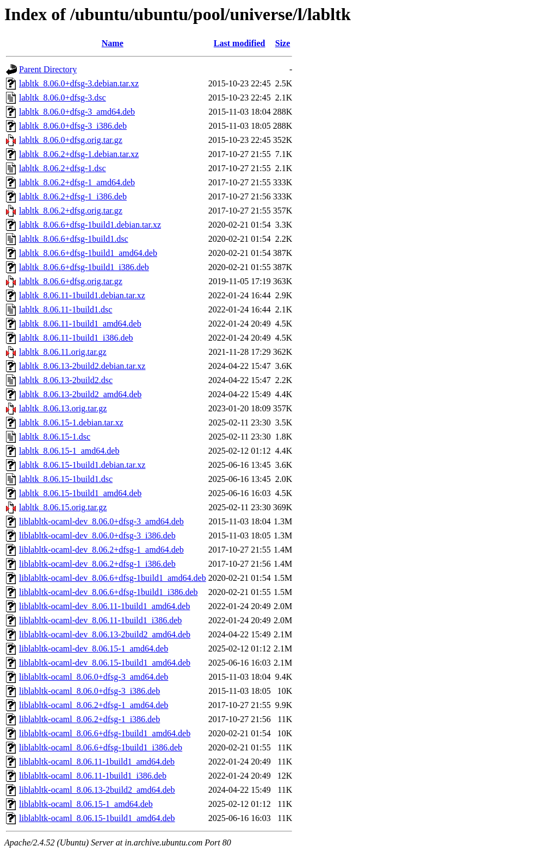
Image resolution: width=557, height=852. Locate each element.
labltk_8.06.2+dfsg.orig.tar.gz (70, 210)
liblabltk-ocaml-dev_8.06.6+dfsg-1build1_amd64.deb (112, 577)
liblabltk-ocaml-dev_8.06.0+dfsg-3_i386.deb (97, 535)
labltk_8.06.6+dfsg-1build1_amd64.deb (88, 253)
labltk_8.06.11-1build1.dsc (65, 309)
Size (282, 43)
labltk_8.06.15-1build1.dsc (66, 479)
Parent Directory (48, 69)
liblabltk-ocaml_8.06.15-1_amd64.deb (86, 804)
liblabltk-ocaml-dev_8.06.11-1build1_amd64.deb (104, 606)
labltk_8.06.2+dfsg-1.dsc (62, 168)
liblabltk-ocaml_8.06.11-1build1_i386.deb (92, 775)
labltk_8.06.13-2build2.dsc (66, 380)
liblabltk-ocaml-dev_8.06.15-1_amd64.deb (93, 648)
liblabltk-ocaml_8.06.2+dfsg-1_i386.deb (89, 719)
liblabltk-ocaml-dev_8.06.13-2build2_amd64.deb (104, 634)
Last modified (239, 43)
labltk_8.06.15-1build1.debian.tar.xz (82, 464)
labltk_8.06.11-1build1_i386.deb (76, 337)
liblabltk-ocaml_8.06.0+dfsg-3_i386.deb (89, 691)
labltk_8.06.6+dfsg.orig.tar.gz (70, 281)
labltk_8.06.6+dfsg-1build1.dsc (73, 238)
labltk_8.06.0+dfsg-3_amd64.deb (77, 111)
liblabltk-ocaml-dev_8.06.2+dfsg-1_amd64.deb (101, 549)
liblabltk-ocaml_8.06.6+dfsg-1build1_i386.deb (100, 747)
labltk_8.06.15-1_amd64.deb (69, 450)
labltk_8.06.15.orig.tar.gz (63, 507)
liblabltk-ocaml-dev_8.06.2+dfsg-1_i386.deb (97, 563)
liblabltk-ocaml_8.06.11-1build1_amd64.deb (97, 761)
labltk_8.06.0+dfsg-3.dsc (62, 97)
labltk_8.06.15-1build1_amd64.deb (80, 493)
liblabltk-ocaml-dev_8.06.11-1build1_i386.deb (100, 620)
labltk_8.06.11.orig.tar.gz (63, 351)
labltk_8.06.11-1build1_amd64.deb (80, 323)
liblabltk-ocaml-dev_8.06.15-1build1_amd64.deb (104, 662)
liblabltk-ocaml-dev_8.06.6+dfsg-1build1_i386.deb (108, 592)
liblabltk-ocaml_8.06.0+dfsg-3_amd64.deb (93, 676)
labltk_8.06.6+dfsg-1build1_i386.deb (84, 267)
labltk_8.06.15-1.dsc (54, 436)
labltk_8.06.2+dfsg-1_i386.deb (73, 196)
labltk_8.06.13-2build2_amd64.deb (80, 394)
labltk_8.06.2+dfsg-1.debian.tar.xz (79, 154)
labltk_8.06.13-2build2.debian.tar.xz (82, 366)
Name (112, 43)
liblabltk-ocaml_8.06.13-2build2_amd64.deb (97, 789)
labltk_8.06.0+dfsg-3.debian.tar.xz (79, 83)
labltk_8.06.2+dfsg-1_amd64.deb (77, 182)
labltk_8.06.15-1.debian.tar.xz (71, 422)
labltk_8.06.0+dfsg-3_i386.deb (73, 125)
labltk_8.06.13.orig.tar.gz (63, 408)
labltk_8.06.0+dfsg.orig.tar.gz (70, 140)
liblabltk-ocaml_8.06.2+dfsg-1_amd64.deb (93, 705)
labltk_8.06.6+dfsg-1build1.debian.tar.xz (90, 224)
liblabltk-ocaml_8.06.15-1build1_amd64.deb (97, 818)
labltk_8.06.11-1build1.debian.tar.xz (82, 295)
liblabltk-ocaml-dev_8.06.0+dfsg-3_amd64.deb (101, 521)
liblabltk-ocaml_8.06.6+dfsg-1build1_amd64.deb (104, 733)
